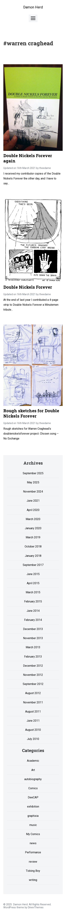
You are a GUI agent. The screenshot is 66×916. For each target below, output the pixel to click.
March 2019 (33, 537)
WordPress (9, 907)
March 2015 (33, 592)
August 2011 (33, 711)
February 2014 (33, 620)
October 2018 (33, 546)
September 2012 (33, 684)
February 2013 (33, 656)
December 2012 (33, 665)
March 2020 (33, 519)
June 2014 (33, 610)
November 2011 (33, 702)
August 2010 (33, 729)
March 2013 (33, 647)
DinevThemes (35, 907)
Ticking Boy (33, 870)
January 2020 (33, 528)
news (33, 843)
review (33, 861)
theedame (45, 168)
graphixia (33, 815)
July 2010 (33, 739)
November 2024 (33, 491)
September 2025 (33, 473)
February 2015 (33, 601)
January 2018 (33, 555)
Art (33, 770)
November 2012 (33, 675)
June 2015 (33, 574)
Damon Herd (33, 7)
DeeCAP (33, 797)
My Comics (33, 834)
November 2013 (33, 638)
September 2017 (33, 565)
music (33, 825)
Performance (33, 852)
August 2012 (33, 693)
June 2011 (33, 720)
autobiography (33, 779)
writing (33, 880)
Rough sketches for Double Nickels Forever (31, 413)
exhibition (33, 806)
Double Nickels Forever (27, 287)
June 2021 (33, 500)
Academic (33, 760)
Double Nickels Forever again (27, 158)
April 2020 (33, 510)
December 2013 (33, 629)
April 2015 (33, 583)
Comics (33, 788)
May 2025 (33, 482)
